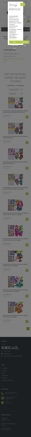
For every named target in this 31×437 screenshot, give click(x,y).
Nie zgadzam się (14, 42)
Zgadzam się (24, 42)
